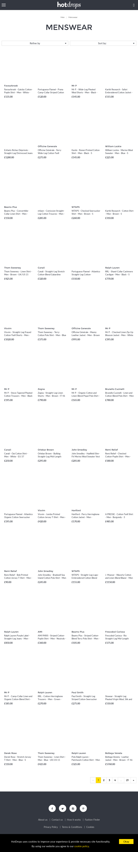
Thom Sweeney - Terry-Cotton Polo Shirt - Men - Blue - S (52, 335)
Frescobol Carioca (115, 631)
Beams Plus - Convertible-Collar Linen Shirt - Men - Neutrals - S (16, 213)
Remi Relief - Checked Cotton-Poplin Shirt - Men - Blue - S (118, 456)
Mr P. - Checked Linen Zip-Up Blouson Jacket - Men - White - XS (119, 335)
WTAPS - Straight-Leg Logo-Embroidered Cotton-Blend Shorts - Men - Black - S (85, 578)
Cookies (90, 827)
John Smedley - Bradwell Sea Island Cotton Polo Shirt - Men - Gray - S (52, 578)
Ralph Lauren (112, 267)
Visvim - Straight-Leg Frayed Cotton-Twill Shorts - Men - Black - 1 (17, 335)
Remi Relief (111, 449)
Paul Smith (77, 692)
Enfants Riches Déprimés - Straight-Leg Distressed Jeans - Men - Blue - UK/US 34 (18, 153)
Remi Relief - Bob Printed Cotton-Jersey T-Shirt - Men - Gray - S (18, 578)
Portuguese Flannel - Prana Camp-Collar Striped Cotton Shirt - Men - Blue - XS (51, 92)
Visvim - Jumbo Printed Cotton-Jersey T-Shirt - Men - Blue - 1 (52, 517)
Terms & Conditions (72, 827)
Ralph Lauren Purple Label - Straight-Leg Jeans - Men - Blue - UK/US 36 (17, 638)
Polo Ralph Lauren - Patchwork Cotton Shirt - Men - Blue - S (86, 760)
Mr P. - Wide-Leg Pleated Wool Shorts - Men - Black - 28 (84, 92)
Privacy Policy (51, 827)
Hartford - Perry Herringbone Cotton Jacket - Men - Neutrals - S (85, 517)
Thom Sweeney (12, 267)
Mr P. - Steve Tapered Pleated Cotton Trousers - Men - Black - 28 (18, 396)
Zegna (41, 389)
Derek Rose (10, 753)
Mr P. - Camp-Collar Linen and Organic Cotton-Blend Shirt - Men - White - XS (18, 699)
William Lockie (113, 146)
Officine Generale (47, 146)
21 (127, 780)
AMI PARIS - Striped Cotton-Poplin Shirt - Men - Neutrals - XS (52, 638)
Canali (41, 267)
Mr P (74, 85)
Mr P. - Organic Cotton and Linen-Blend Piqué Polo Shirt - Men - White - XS (86, 396)
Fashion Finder (92, 820)
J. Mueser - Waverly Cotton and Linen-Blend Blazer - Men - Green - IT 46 (119, 578)
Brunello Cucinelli (114, 389)
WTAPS (76, 207)
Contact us (57, 820)
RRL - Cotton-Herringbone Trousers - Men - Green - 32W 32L (50, 699)
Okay (126, 841)
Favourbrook (11, 85)
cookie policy (81, 846)
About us (42, 820)
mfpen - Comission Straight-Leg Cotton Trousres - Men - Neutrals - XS (51, 213)
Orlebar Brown (46, 449)
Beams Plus (10, 207)
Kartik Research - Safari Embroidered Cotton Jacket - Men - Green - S (119, 92)
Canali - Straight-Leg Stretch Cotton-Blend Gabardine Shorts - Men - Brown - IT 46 (51, 274)
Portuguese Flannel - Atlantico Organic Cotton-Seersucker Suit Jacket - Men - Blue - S (18, 517)
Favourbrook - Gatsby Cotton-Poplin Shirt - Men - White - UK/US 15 (18, 92)
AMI (40, 631)
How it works (74, 820)
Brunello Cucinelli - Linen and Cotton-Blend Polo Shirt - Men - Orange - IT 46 (119, 396)
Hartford (76, 510)
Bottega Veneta (113, 753)
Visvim (7, 328)
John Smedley (79, 449)
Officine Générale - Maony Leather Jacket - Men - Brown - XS (86, 335)
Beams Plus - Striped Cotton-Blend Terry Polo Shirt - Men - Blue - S (86, 638)
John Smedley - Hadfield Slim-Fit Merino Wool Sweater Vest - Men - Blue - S (86, 456)
